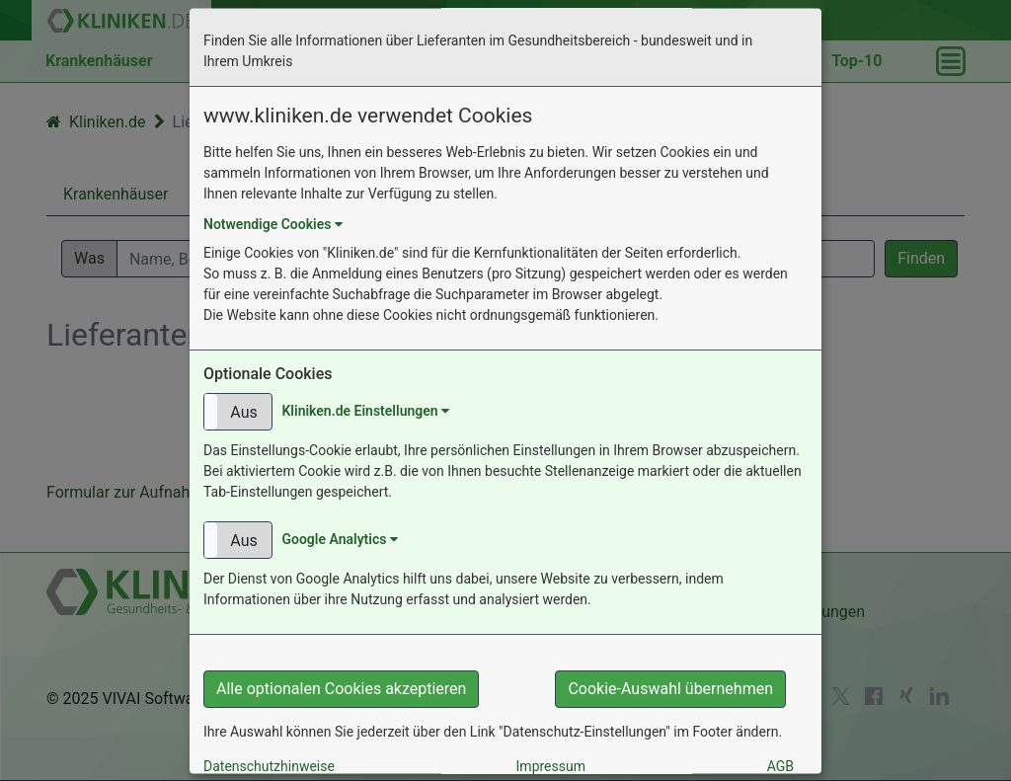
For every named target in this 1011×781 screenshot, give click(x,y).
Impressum (550, 766)
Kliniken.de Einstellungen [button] (365, 411)
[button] (237, 411)
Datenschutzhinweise (269, 766)
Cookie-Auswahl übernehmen (670, 688)
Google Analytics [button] (339, 539)
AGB (780, 766)
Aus (243, 412)
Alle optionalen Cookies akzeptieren (341, 688)
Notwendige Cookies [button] (273, 225)
